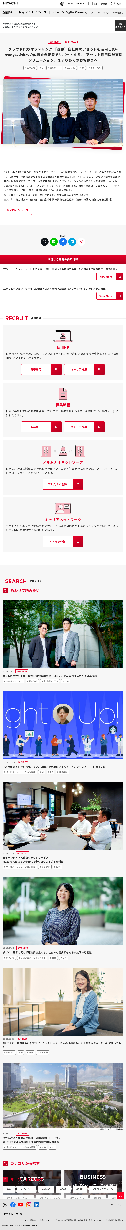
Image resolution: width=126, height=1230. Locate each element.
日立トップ (88, 13)
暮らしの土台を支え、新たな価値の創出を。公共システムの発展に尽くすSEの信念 (50, 675)
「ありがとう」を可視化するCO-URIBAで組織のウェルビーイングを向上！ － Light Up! (54, 766)
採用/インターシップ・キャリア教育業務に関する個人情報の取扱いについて (71, 1220)
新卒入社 (31, 67)
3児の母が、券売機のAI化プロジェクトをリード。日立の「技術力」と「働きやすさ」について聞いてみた (62, 1045)
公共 (66, 681)
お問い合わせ (118, 13)
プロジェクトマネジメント (33, 957)
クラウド (46, 866)
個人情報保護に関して (114, 1220)
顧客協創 (44, 1052)
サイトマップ (103, 13)
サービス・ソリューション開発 (20, 772)
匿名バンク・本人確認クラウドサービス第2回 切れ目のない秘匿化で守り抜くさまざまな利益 (33, 859)
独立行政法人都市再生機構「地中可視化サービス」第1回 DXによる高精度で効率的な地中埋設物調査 (32, 1140)
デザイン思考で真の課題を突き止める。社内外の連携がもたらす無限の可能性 (47, 952)
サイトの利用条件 (28, 1220)
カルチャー (55, 67)
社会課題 (63, 772)
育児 (54, 957)
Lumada (71, 67)
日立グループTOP (13, 1214)
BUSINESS (55, 41)
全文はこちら (15, 210)
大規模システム (51, 681)
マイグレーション (14, 681)
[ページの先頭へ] (120, 1195)
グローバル (96, 67)
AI (43, 67)
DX (83, 67)
